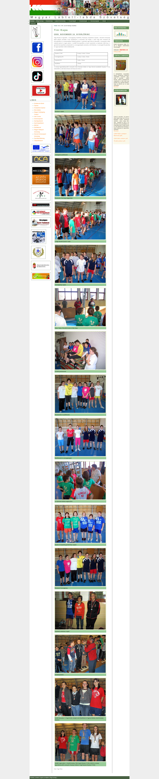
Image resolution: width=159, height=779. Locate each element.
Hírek (104, 21)
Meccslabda (37, 110)
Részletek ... (117, 86)
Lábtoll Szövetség (60, 21)
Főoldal (32, 21)
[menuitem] (32, 21)
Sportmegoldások (39, 123)
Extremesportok (38, 118)
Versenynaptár (94, 21)
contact (37, 777)
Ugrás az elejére (44, 777)
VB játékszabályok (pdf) (119, 141)
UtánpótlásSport (38, 140)
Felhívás (33, 23)
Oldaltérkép (49, 21)
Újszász (36, 105)
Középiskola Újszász (39, 108)
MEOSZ (36, 125)
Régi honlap (40, 21)
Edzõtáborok (37, 127)
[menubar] (70, 22)
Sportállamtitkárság (39, 138)
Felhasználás (117, 51)
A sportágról (72, 21)
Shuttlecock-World (39, 103)
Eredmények (83, 21)
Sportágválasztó (38, 121)
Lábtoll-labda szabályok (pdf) (121, 138)
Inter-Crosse (37, 116)
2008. (62, 25)
